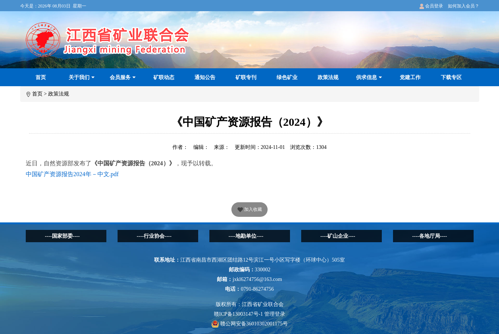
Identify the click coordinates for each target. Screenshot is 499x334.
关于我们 (81, 77)
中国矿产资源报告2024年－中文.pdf (72, 174)
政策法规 (328, 77)
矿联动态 (163, 77)
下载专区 (451, 77)
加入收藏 (249, 210)
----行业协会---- (154, 236)
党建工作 (410, 77)
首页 (40, 77)
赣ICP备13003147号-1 (238, 314)
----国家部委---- (62, 236)
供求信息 (369, 77)
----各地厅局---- (429, 236)
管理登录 (274, 314)
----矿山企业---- (337, 236)
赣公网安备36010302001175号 (249, 324)
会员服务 (122, 77)
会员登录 (431, 6)
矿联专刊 (246, 77)
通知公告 (204, 77)
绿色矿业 (287, 77)
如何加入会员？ (463, 6)
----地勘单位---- (245, 236)
